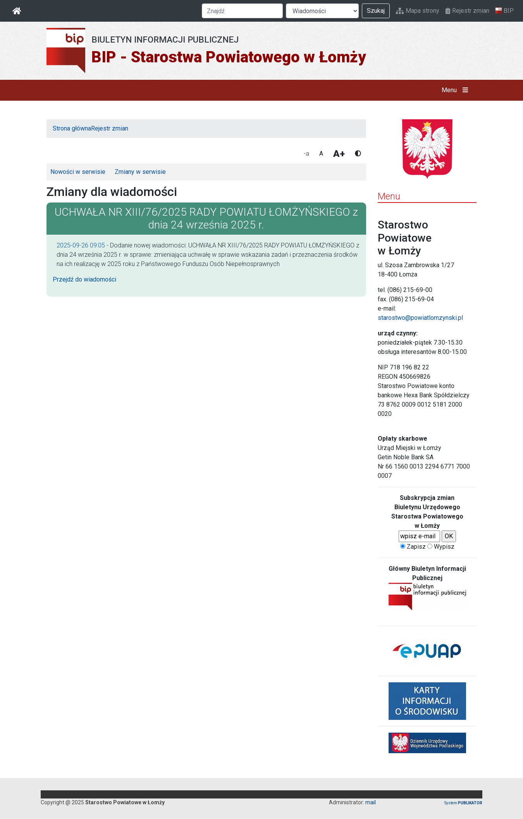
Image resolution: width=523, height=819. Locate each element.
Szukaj (376, 10)
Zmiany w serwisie (140, 171)
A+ (339, 153)
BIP (504, 11)
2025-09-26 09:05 (81, 245)
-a (306, 153)
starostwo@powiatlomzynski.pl (420, 317)
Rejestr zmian (467, 10)
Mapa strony (417, 10)
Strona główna (72, 128)
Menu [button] (456, 90)
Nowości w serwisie (77, 171)
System (463, 803)
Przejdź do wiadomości (84, 279)
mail (370, 802)
